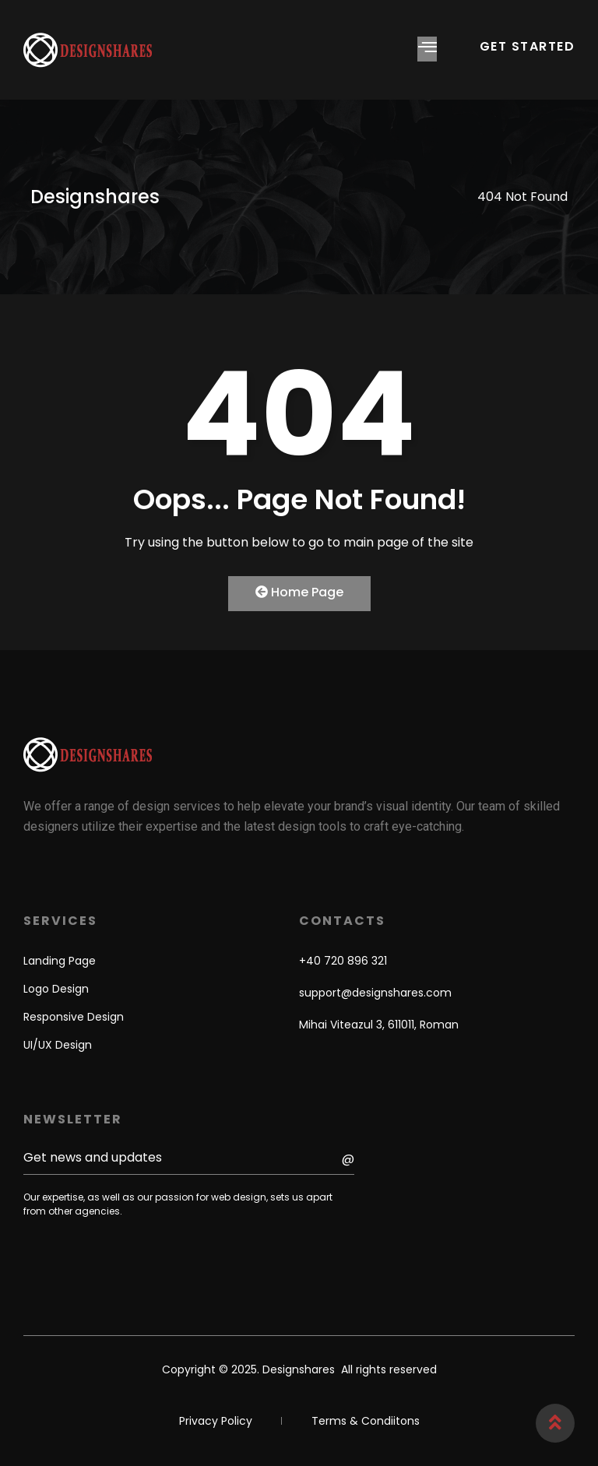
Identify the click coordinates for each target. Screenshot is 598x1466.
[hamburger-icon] (427, 49)
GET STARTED (527, 46)
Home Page (299, 592)
